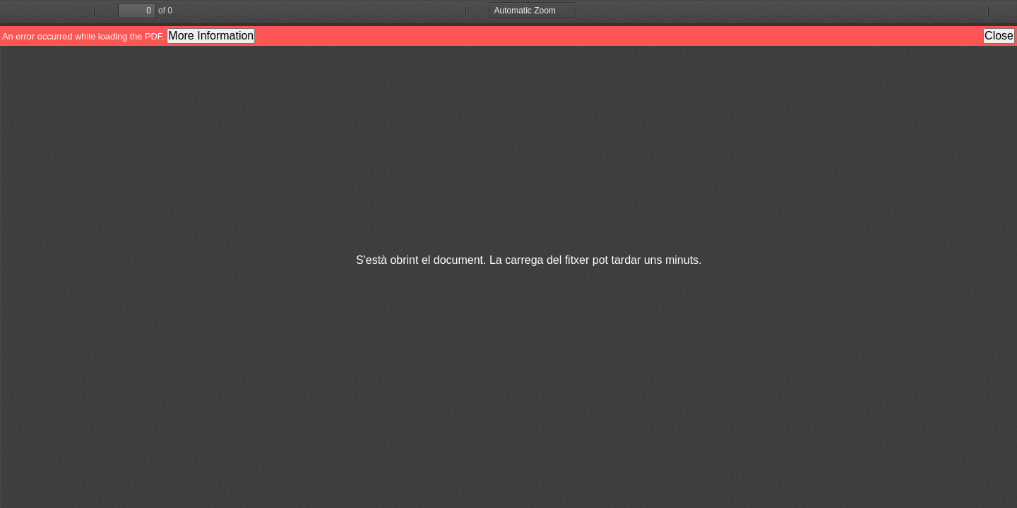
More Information (211, 36)
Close (999, 36)
